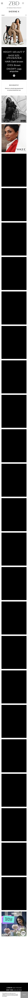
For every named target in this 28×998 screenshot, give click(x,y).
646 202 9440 (18, 990)
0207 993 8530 (17, 987)
